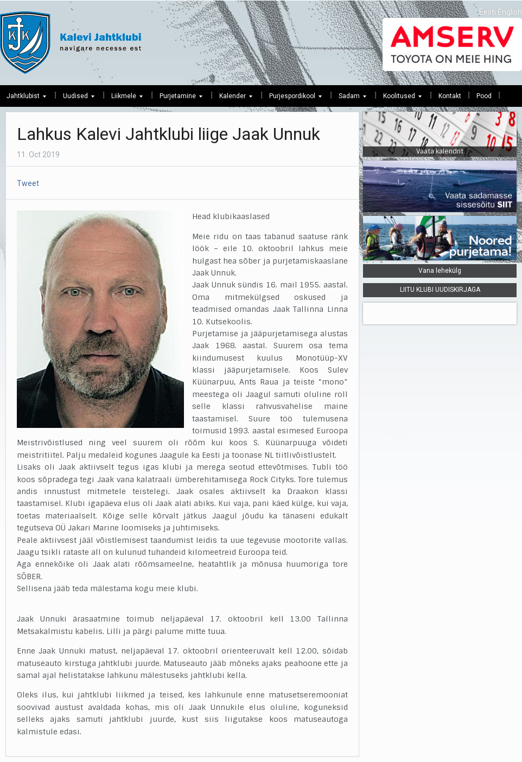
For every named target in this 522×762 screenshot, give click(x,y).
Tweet (28, 183)
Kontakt (449, 96)
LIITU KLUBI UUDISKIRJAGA (440, 289)
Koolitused (399, 98)
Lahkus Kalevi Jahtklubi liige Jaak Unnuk (168, 134)
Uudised (75, 98)
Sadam (349, 98)
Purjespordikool (292, 98)
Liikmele (124, 98)
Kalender (232, 98)
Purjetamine (177, 98)
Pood (484, 96)
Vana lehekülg (439, 270)
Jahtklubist (23, 98)
